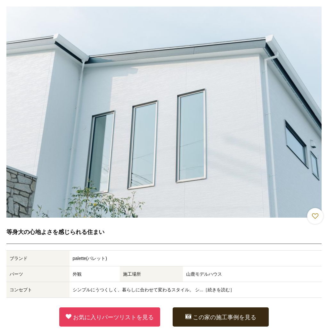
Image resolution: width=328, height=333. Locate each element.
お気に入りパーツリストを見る (110, 317)
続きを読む (219, 289)
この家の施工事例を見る (220, 317)
